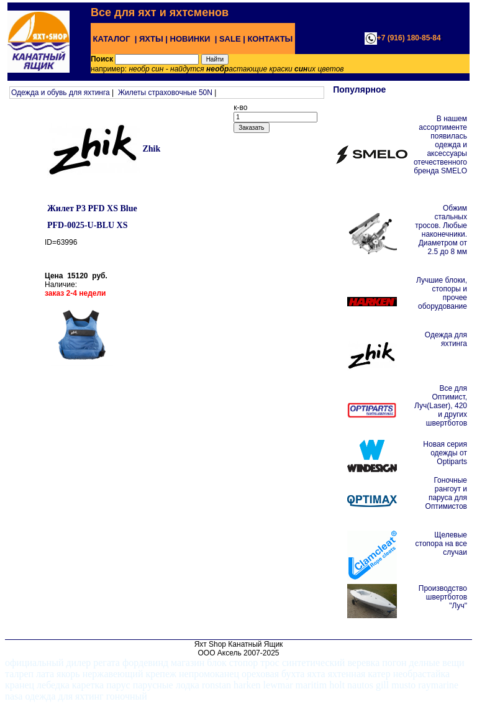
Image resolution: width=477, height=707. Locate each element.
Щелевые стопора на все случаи (441, 544)
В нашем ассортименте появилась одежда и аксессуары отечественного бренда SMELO (440, 144)
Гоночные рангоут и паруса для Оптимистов (446, 493)
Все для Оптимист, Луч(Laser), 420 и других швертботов (440, 405)
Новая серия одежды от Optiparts (445, 453)
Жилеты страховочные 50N (165, 92)
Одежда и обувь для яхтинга (60, 92)
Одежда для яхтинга (446, 339)
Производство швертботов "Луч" (443, 597)
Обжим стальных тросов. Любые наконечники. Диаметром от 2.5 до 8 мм (441, 230)
